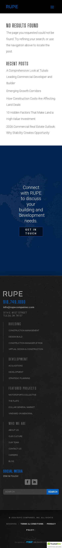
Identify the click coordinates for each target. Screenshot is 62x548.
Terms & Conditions (32, 524)
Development (18, 359)
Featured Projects (23, 388)
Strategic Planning (19, 378)
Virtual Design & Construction (26, 349)
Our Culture (15, 436)
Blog (11, 461)
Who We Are (17, 423)
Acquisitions (16, 365)
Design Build (15, 337)
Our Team (14, 442)
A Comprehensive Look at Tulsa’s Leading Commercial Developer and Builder (29, 77)
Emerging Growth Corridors (24, 91)
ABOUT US (14, 430)
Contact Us (15, 448)
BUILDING (15, 324)
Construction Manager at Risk (26, 343)
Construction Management (24, 330)
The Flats (14, 401)
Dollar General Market (22, 407)
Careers (13, 455)
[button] (54, 545)
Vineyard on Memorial (21, 413)
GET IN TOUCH (31, 231)
